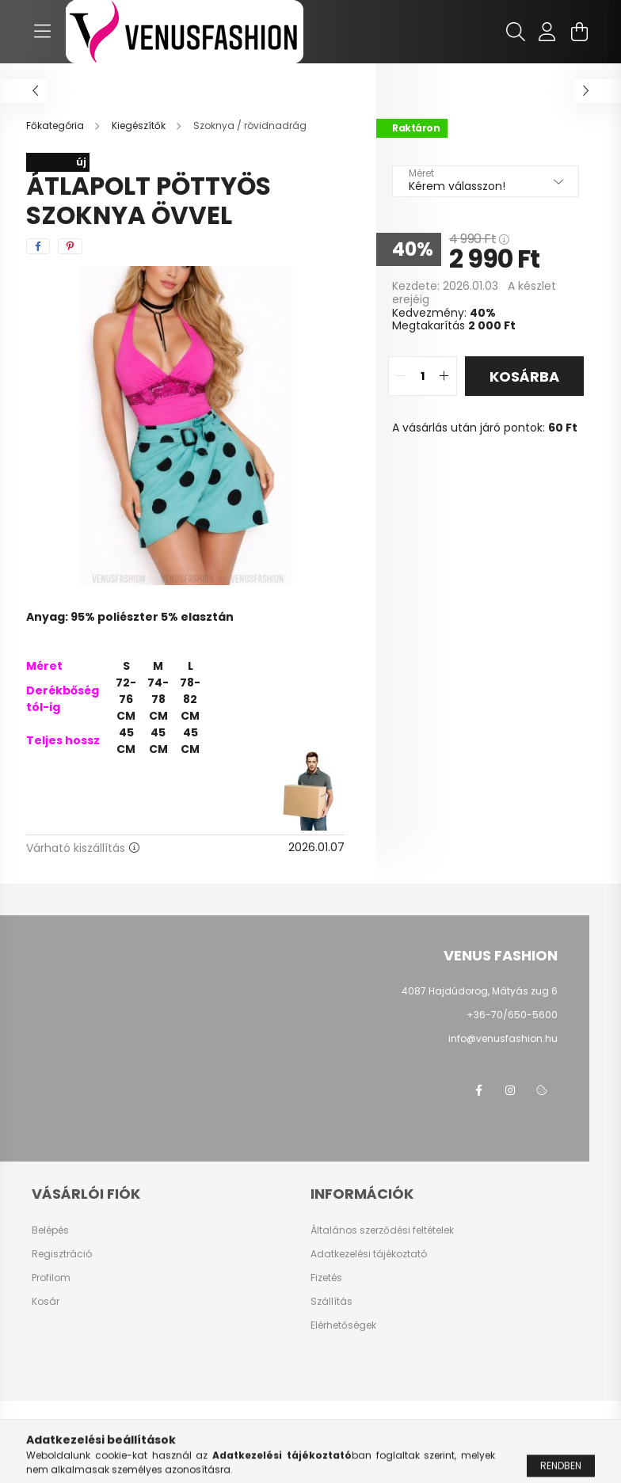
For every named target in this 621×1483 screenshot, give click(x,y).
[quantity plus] (444, 376)
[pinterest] (70, 246)
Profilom (51, 1277)
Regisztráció (62, 1254)
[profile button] (547, 32)
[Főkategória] (56, 125)
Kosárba (524, 376)
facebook (478, 1090)
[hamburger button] (42, 32)
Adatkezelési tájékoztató (368, 1254)
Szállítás (331, 1301)
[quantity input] (422, 376)
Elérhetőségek (343, 1325)
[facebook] (38, 246)
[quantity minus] (401, 376)
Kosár (45, 1301)
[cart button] (579, 32)
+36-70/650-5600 (512, 1014)
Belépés (50, 1230)
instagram (510, 1090)
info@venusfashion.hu (503, 1038)
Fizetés (326, 1277)
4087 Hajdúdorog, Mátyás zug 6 (480, 991)
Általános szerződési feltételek (382, 1230)
